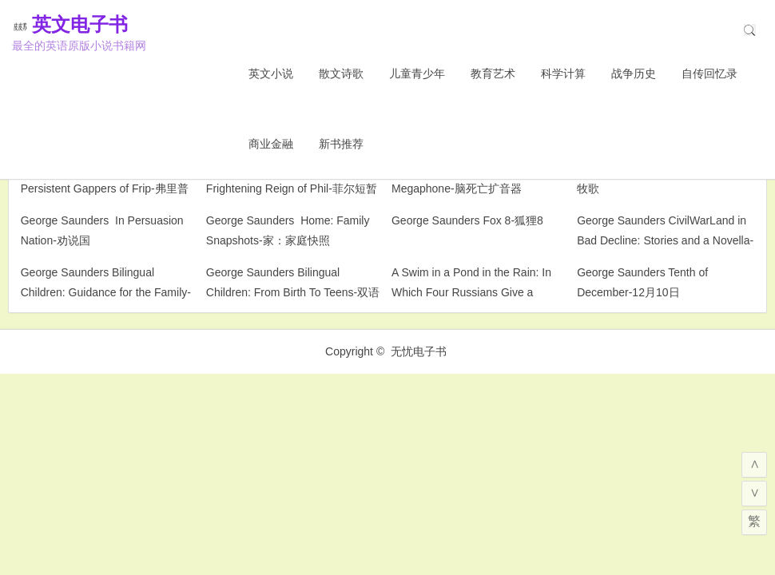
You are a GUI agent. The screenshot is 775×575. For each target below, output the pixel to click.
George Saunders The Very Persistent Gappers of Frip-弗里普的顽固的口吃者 (105, 188)
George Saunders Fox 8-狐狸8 (467, 220)
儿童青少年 (417, 73)
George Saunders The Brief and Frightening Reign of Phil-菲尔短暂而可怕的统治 (291, 188)
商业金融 (270, 143)
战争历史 (633, 73)
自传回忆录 (709, 73)
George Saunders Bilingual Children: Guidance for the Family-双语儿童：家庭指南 (106, 292)
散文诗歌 (341, 73)
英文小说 (270, 73)
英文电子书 (104, 24)
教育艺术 (493, 73)
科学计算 (563, 73)
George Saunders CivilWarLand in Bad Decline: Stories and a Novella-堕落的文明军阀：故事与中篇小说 (665, 240)
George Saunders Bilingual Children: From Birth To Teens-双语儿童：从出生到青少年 (293, 292)
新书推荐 (341, 143)
